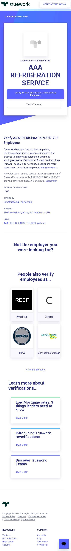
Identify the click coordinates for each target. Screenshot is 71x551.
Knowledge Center (37, 516)
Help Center (8, 541)
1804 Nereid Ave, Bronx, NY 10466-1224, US (27, 212)
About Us (41, 535)
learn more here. (49, 167)
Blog (39, 538)
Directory (22, 516)
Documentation (11, 519)
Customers (42, 541)
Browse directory (16, 16)
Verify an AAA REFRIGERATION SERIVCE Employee (35, 94)
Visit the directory (35, 369)
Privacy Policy (8, 516)
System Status (28, 519)
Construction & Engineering (18, 202)
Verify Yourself (34, 104)
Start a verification (54, 4)
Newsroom (42, 545)
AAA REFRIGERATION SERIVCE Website (25, 223)
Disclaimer (51, 180)
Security (6, 545)
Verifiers (6, 535)
